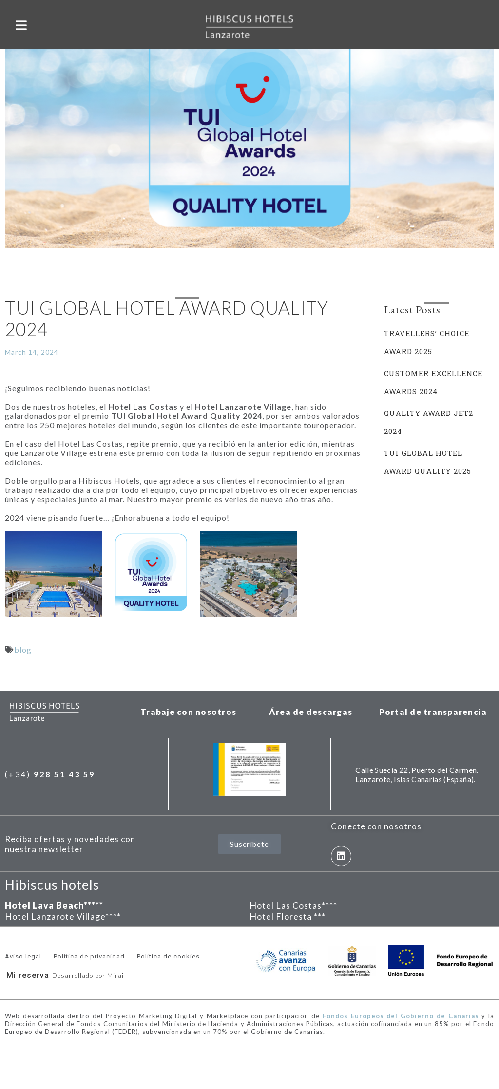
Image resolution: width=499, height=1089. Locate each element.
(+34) (50, 774)
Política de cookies (168, 956)
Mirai (115, 975)
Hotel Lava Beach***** (54, 905)
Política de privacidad (89, 956)
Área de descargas (310, 712)
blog (23, 649)
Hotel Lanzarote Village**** (63, 916)
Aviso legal (23, 956)
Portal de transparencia (433, 712)
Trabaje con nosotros (188, 712)
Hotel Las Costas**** (293, 905)
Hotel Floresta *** (288, 916)
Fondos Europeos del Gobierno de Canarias (401, 1016)
